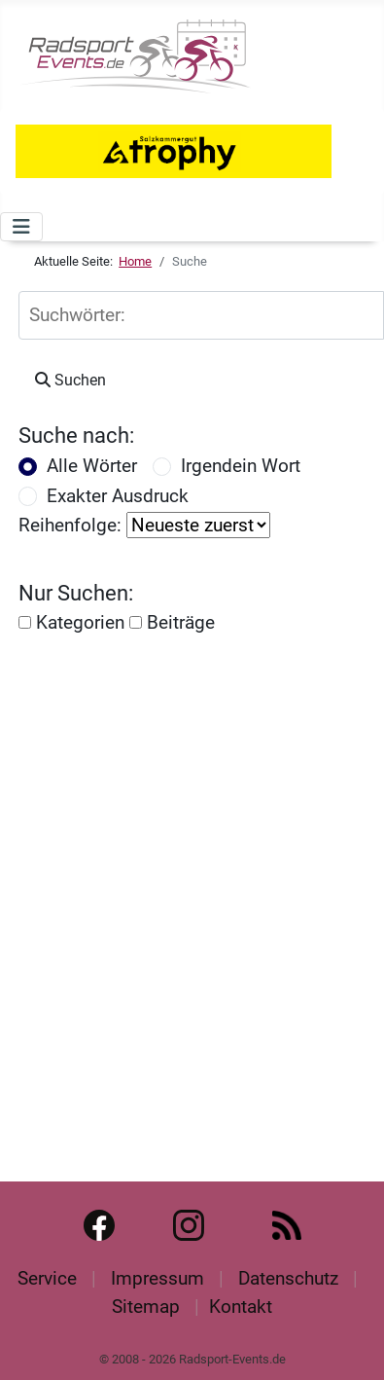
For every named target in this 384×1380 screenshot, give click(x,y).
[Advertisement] (182, 890)
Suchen (70, 380)
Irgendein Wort (240, 465)
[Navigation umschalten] (21, 226)
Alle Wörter (92, 465)
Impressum (157, 1278)
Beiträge (172, 622)
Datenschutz (288, 1278)
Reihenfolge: (70, 525)
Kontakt (240, 1306)
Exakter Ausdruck (118, 496)
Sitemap (146, 1306)
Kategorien (71, 622)
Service (47, 1278)
